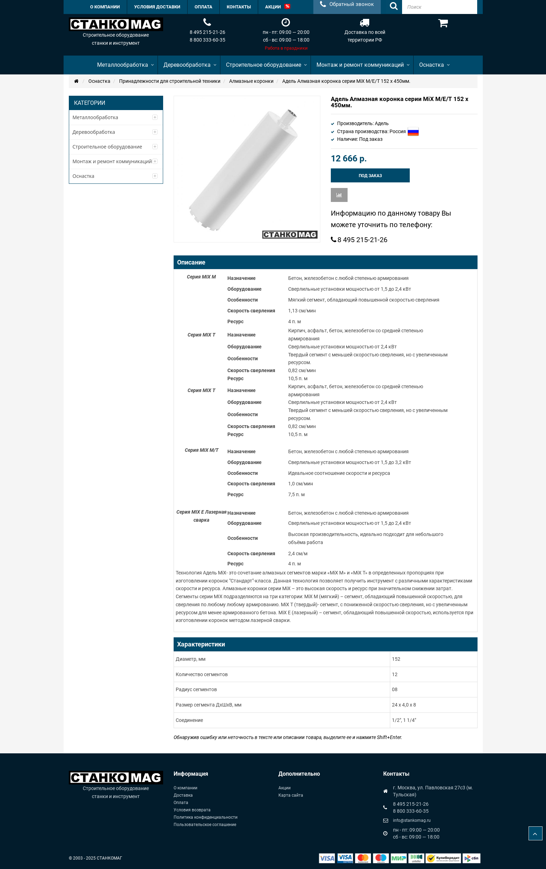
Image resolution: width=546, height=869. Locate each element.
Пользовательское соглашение (205, 824)
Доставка (183, 795)
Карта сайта (290, 795)
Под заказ (370, 175)
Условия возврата (192, 810)
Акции (284, 787)
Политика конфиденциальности (206, 817)
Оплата (181, 802)
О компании (185, 787)
